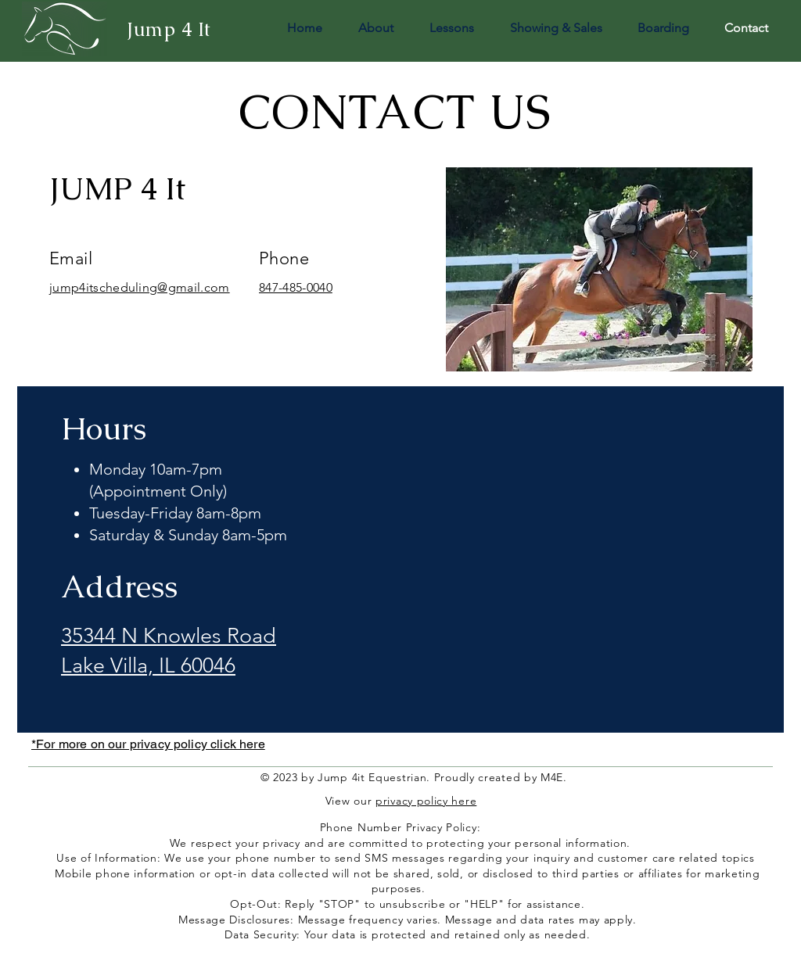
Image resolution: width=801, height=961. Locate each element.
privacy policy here (425, 801)
